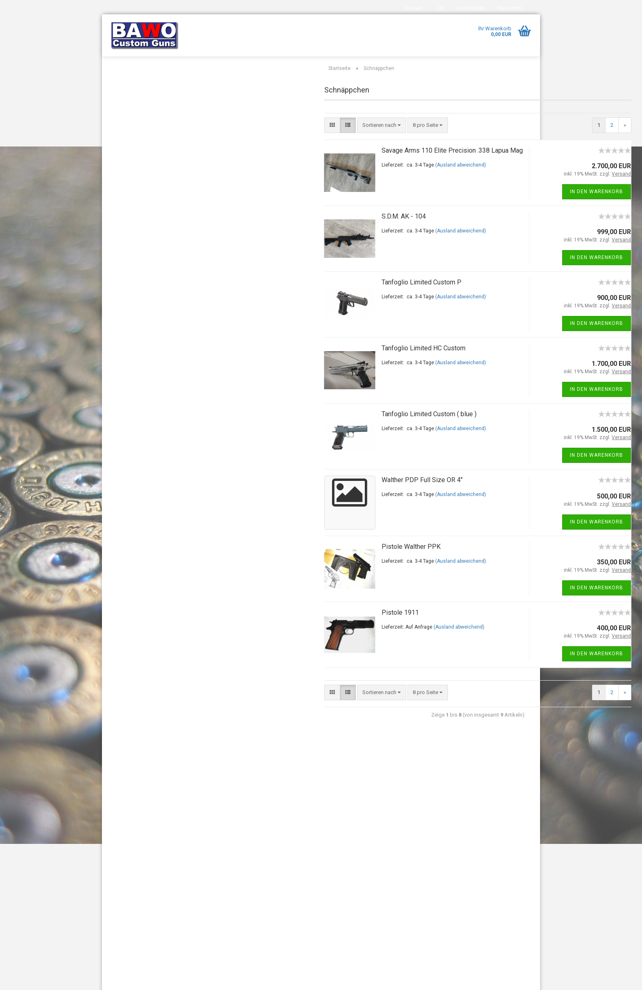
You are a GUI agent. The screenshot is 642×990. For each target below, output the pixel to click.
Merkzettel (509, 8)
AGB (113, 892)
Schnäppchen (131, 138)
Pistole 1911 (296, 631)
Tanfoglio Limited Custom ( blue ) (325, 433)
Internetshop (295, 979)
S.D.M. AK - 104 (300, 235)
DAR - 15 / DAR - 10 (137, 106)
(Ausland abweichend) (357, 184)
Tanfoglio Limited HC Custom (320, 367)
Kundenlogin (471, 8)
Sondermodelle (133, 171)
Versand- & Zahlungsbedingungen (148, 852)
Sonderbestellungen (139, 154)
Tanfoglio (126, 187)
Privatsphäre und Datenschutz (143, 906)
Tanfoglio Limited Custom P (318, 301)
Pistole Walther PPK (307, 565)
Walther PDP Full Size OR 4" (318, 499)
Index (114, 824)
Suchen (414, 8)
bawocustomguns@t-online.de (271, 864)
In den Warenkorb (493, 210)
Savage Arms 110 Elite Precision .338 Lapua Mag (348, 169)
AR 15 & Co (128, 90)
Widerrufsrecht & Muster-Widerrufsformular (137, 872)
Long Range (129, 122)
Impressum (121, 811)
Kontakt (117, 838)
